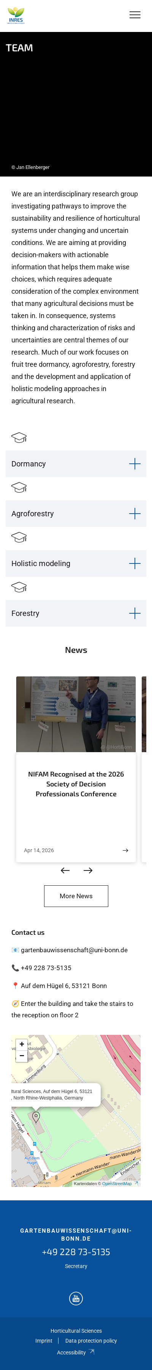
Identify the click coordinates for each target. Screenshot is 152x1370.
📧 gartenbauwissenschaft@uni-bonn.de (69, 950)
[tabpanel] (76, 104)
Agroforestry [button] (32, 513)
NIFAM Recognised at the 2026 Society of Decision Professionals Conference (76, 783)
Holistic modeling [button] (40, 563)
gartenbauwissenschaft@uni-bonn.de (76, 1235)
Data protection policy (91, 1341)
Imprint (43, 1341)
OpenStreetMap (120, 1183)
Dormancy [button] (28, 463)
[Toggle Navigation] (135, 15)
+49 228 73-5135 (76, 1251)
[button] (36, 1117)
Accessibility (76, 1352)
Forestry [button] (25, 613)
